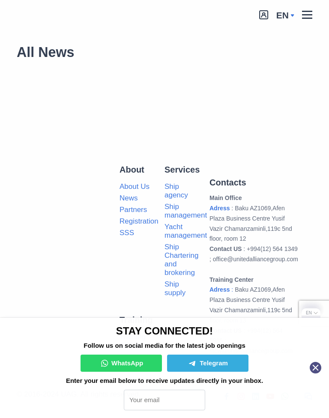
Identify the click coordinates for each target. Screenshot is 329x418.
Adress (219, 208)
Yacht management (185, 231)
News (129, 198)
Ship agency (176, 190)
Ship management (185, 211)
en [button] (282, 15)
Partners (133, 210)
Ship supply (174, 288)
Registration (139, 221)
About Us (135, 186)
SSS (127, 233)
